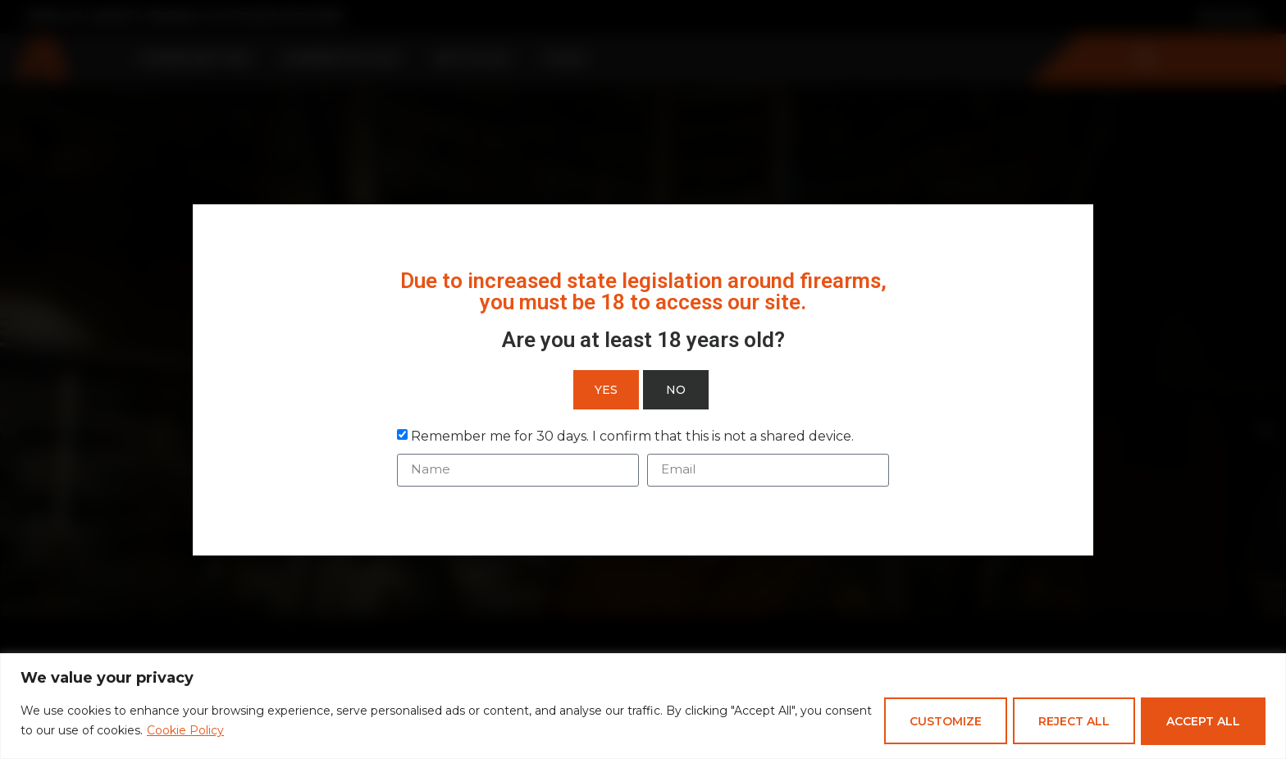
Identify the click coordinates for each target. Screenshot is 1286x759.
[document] (643, 379)
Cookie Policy (235, 731)
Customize (940, 721)
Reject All (1070, 721)
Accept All (1202, 721)
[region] (643, 706)
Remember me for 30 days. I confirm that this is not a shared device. (632, 435)
